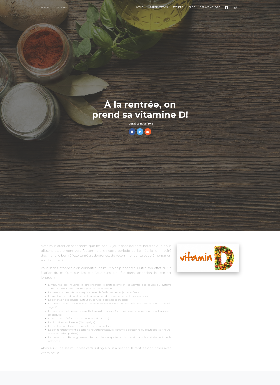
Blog (191, 7)
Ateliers (178, 7)
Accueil (140, 7)
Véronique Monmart (54, 7)
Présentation (159, 7)
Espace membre (210, 7)
